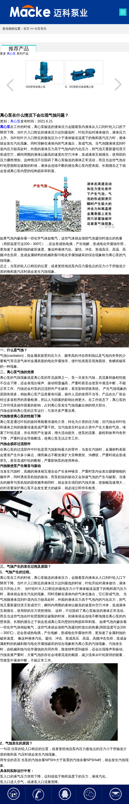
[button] (10, 84)
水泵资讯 (40, 28)
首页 (26, 28)
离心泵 (11, 53)
